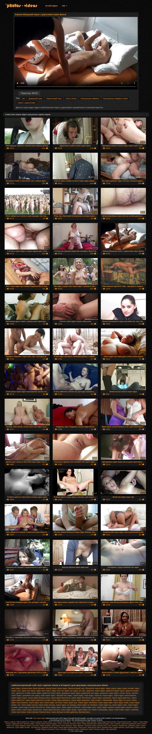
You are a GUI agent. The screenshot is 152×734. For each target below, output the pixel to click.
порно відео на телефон (87, 705)
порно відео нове (119, 705)
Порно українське (22, 722)
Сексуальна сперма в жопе (115, 98)
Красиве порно (107, 727)
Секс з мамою (115, 724)
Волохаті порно (75, 724)
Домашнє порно (134, 726)
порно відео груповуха (101, 698)
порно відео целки (68, 710)
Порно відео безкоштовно (106, 722)
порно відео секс (89, 707)
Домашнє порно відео (50, 727)
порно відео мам (105, 703)
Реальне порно (99, 729)
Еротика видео (29, 724)
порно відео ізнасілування (125, 695)
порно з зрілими (131, 710)
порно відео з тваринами (101, 700)
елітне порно (125, 693)
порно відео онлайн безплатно (32, 707)
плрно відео (78, 695)
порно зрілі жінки (18, 712)
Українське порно (86, 729)
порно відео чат (84, 710)
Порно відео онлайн (22, 727)
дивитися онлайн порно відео (28, 693)
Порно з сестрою (33, 726)
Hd (23, 98)
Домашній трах (35, 98)
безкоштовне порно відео (56, 688)
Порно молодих (103, 724)
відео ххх (68, 691)
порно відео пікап (53, 707)
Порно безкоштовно (124, 722)
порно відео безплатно (60, 698)
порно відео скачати (105, 707)
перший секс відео (64, 695)
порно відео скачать (123, 707)
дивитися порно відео (51, 693)
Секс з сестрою (63, 724)
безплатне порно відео (95, 688)
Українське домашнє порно (131, 724)
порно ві (98, 695)
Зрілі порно (56, 726)
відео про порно (28, 691)
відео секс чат (58, 691)
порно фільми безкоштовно (38, 712)
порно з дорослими (26, 103)
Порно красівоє (66, 726)
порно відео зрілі (36, 703)
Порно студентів (36, 722)
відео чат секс (79, 691)
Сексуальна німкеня (89, 98)
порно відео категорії (53, 703)
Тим (63, 6)
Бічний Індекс (51, 6)
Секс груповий (111, 729)
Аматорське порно (94, 727)
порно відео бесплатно (81, 698)
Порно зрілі (82, 727)
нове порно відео (48, 695)
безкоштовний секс (76, 688)
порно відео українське (32, 710)
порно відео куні (70, 703)
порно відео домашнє (61, 700)
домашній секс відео (90, 693)
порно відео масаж (29, 705)
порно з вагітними (116, 710)
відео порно (111, 688)
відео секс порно (43, 691)
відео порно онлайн (125, 688)
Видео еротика (119, 727)
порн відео (89, 695)
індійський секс (17, 724)
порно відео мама (121, 703)
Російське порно (90, 726)
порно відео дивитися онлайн (38, 700)
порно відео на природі (66, 705)
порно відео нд (105, 705)
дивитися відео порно (115, 691)
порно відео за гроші (122, 700)
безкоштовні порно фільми (33, 688)
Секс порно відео (11, 4)
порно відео (108, 695)
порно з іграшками (99, 710)
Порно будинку (20, 726)
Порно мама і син (49, 722)
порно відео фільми (51, 710)
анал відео (16, 688)
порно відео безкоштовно (39, 698)
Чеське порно (40, 724)
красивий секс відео (31, 695)
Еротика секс (102, 726)
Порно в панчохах (48, 729)
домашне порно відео (109, 693)
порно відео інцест (19, 698)
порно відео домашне (80, 700)
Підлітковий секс (54, 98)
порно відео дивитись (121, 698)
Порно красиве (45, 726)
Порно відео (129, 727)
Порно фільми (91, 722)
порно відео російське (71, 707)
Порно (135, 722)
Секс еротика (113, 726)
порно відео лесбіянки (87, 703)
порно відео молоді (47, 705)
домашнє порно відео (71, 693)
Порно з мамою (10, 722)
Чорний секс (123, 726)
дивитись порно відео (96, 691)
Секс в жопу (71, 98)
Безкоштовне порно (64, 722)
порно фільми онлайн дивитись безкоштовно (70, 712)
